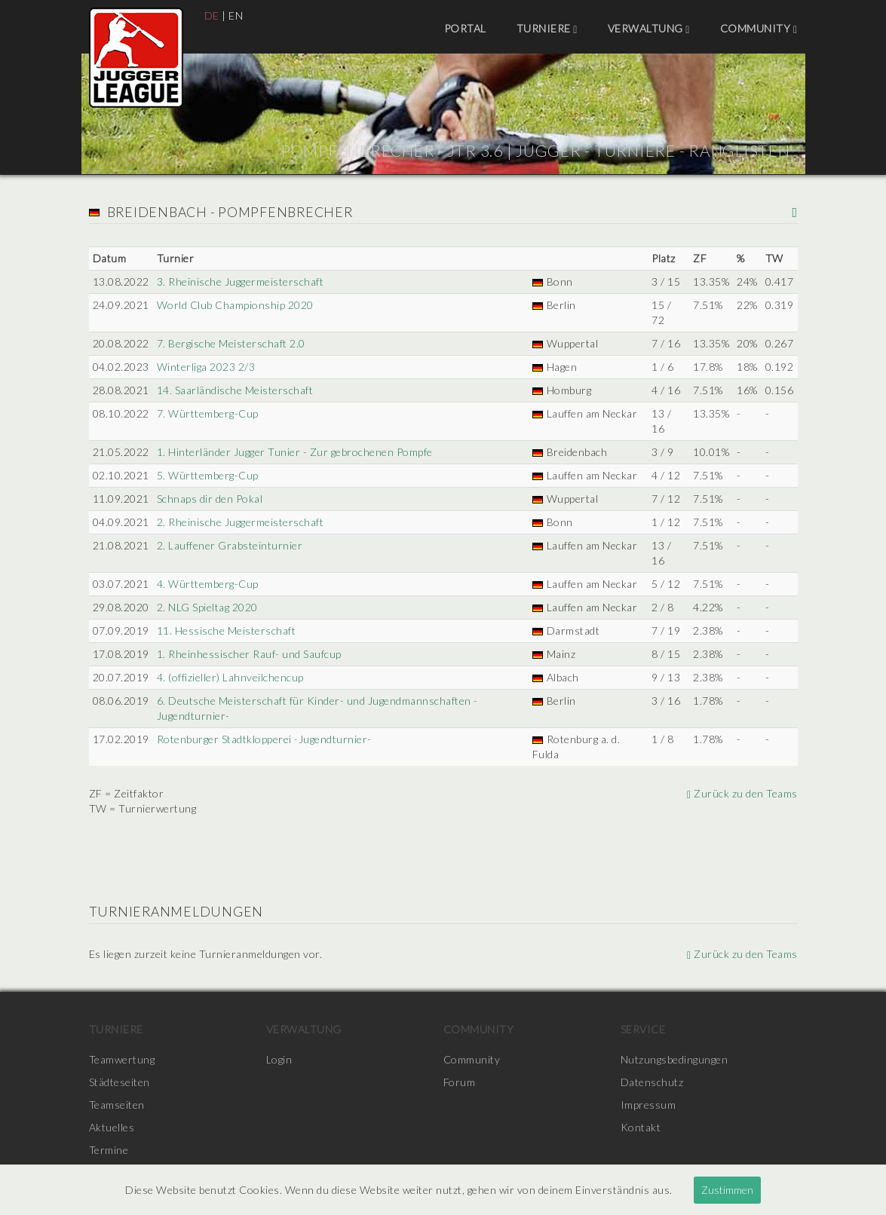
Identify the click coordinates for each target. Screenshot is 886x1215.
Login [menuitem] (279, 1059)
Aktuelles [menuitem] (112, 1127)
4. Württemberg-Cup (208, 583)
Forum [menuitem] (459, 1082)
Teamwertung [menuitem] (122, 1059)
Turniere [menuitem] (547, 28)
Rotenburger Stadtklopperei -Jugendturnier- (264, 739)
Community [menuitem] (759, 28)
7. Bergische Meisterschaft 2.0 (231, 343)
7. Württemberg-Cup (208, 413)
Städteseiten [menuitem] (119, 1082)
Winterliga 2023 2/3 (206, 366)
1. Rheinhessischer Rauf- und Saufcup (249, 653)
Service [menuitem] (643, 1029)
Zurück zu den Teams (742, 793)
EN (235, 15)
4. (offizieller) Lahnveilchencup (230, 677)
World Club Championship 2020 (235, 304)
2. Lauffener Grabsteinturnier (230, 545)
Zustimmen (727, 1189)
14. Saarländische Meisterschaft (235, 390)
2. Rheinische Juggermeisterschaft (240, 522)
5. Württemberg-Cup (208, 475)
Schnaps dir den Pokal (210, 498)
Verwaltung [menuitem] (649, 28)
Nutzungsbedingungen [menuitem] (674, 1059)
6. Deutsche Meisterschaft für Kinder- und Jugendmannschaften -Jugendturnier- (317, 708)
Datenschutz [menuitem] (652, 1082)
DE (211, 15)
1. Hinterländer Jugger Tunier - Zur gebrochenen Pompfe (295, 451)
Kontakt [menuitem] (641, 1127)
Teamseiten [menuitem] (117, 1104)
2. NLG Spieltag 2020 (207, 607)
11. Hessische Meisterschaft (226, 630)
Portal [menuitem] (465, 28)
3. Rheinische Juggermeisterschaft (240, 281)
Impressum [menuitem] (648, 1104)
